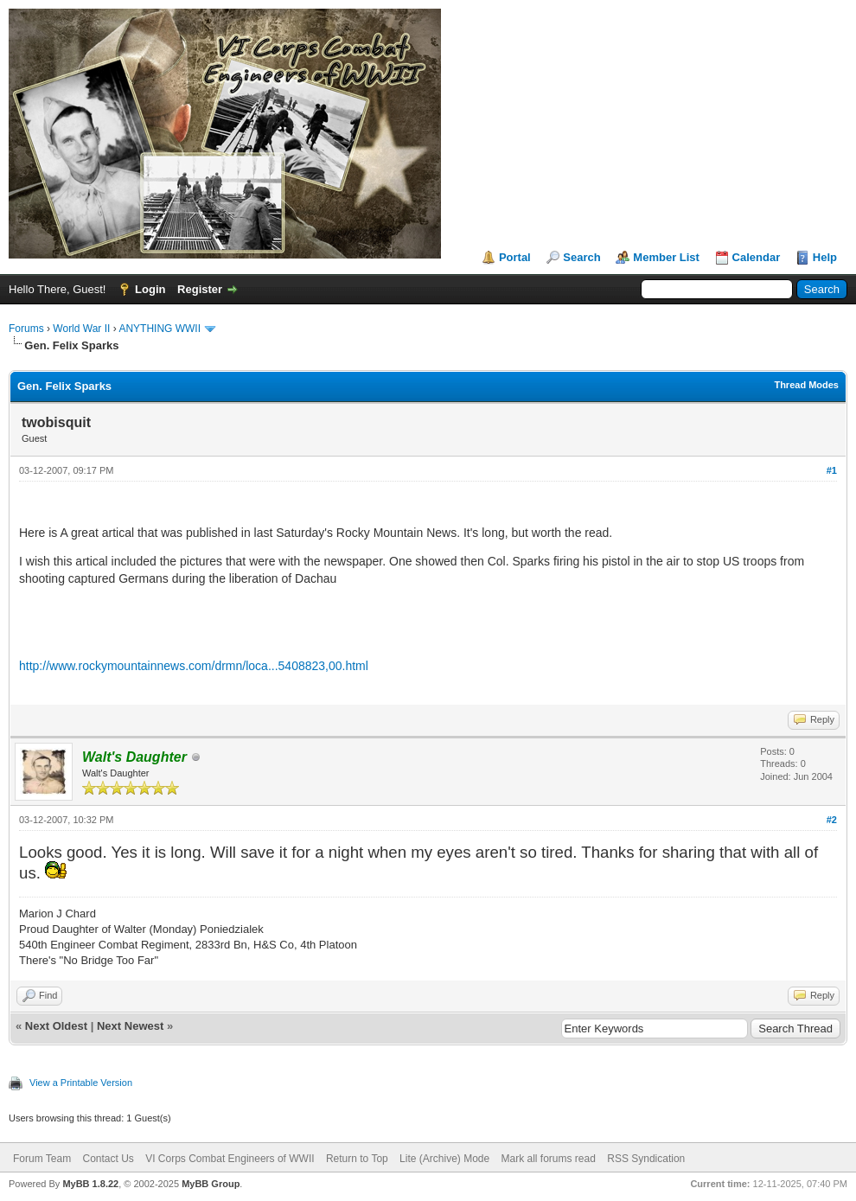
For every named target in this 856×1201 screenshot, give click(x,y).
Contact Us (107, 1159)
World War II (81, 329)
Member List (666, 257)
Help (825, 257)
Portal (515, 257)
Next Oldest (56, 1025)
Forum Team (42, 1159)
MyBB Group (211, 1184)
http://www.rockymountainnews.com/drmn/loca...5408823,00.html (193, 666)
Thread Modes (806, 385)
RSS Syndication (646, 1159)
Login (150, 289)
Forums (26, 329)
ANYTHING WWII (159, 329)
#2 (832, 820)
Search (581, 257)
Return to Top (357, 1159)
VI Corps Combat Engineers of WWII (229, 1159)
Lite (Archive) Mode (444, 1159)
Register (199, 289)
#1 (832, 470)
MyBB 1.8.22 (90, 1184)
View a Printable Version (80, 1082)
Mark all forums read (548, 1159)
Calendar (756, 257)
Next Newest (130, 1025)
